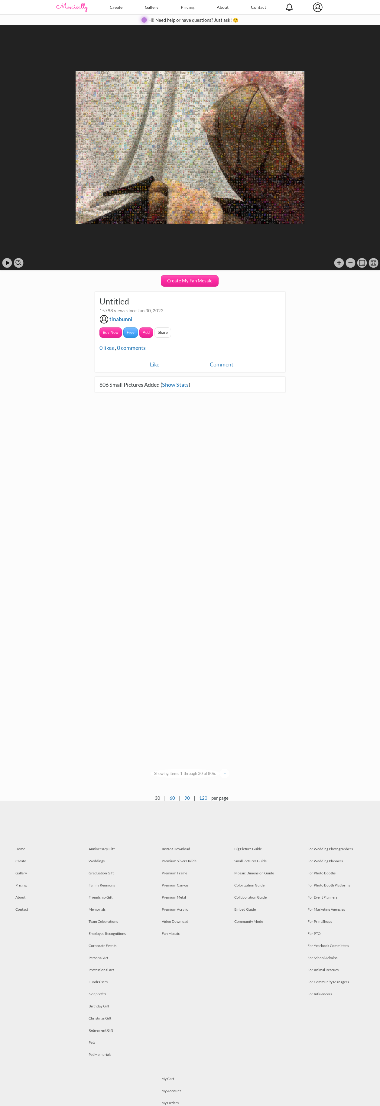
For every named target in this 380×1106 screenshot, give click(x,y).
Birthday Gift (99, 1006)
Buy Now (111, 332)
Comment (221, 364)
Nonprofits (97, 994)
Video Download (175, 921)
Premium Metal (174, 897)
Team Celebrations (103, 921)
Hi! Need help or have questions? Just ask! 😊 (193, 20)
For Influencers (319, 994)
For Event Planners (322, 897)
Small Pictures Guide (250, 861)
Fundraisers (98, 982)
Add (146, 332)
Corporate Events (102, 945)
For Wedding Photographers (330, 849)
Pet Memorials (100, 1054)
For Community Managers (328, 982)
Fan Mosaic (171, 933)
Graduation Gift (101, 873)
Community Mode (248, 921)
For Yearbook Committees (328, 945)
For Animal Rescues (323, 970)
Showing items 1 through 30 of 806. (185, 773)
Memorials (97, 909)
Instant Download (176, 849)
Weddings (97, 861)
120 (203, 798)
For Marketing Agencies (326, 909)
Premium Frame (174, 873)
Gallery (151, 7)
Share (163, 332)
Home (20, 849)
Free (131, 332)
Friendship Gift (100, 897)
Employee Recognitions (107, 933)
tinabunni (120, 319)
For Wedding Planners (325, 861)
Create (116, 7)
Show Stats (175, 384)
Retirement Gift (101, 1030)
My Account (171, 1090)
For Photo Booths (321, 873)
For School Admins (322, 957)
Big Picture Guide (248, 849)
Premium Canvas (175, 885)
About (223, 7)
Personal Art (98, 957)
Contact (258, 7)
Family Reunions (102, 885)
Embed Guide (245, 909)
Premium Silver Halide (179, 861)
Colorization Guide (249, 885)
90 (187, 798)
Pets (92, 1042)
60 (172, 798)
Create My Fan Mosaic (189, 280)
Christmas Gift (100, 1018)
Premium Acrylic (175, 909)
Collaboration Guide (250, 897)
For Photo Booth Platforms (328, 885)
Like (154, 364)
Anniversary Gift (102, 849)
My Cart (167, 1078)
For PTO (314, 933)
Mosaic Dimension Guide (254, 873)
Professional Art (101, 970)
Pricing (187, 7)
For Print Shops (319, 921)
